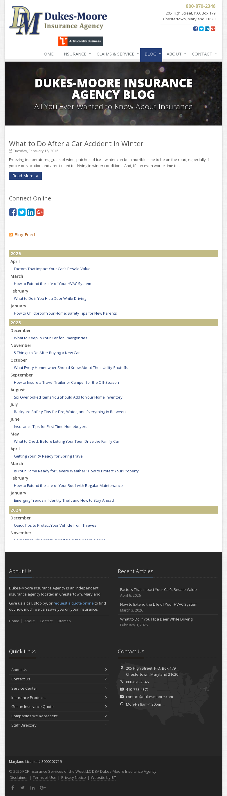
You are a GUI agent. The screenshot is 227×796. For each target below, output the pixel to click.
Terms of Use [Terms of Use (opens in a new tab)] (44, 777)
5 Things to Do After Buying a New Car (47, 352)
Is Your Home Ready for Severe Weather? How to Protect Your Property (76, 471)
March (16, 276)
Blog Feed (22, 234)
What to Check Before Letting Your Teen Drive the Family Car (66, 441)
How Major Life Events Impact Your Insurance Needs (59, 540)
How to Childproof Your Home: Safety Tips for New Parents (65, 313)
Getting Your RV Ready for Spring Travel (49, 456)
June (14, 419)
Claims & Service (117, 54)
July (14, 404)
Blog (152, 54)
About (175, 54)
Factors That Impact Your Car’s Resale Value (52, 268)
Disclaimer (19, 777)
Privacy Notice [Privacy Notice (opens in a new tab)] (73, 777)
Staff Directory (59, 725)
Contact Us (59, 679)
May (14, 434)
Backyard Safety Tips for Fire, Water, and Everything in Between (70, 411)
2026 (15, 253)
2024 (15, 510)
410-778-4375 (137, 689)
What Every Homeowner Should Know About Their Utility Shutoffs (71, 367)
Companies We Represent (59, 715)
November (20, 345)
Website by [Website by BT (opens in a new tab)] (103, 777)
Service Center (59, 688)
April (15, 261)
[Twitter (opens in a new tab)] (201, 28)
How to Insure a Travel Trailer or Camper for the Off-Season (66, 382)
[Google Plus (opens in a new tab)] (213, 28)
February (19, 291)
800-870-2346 (137, 681)
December (20, 330)
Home (47, 54)
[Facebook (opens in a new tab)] (195, 28)
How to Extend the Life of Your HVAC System (52, 283)
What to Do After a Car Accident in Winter (76, 143)
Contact (203, 54)
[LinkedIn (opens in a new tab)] (207, 28)
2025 (15, 322)
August (17, 389)
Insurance (75, 54)
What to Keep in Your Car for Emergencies (50, 337)
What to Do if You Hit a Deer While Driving (50, 298)
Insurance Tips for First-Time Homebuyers (50, 426)
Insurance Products (59, 697)
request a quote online (73, 603)
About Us (59, 669)
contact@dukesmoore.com (149, 696)
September (21, 375)
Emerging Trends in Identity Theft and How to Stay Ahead (64, 500)
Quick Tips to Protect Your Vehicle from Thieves (55, 525)
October (18, 360)
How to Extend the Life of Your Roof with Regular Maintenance (68, 485)
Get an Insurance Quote (59, 706)
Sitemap (64, 620)
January (18, 306)
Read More (25, 175)
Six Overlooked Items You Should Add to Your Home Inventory (68, 397)
